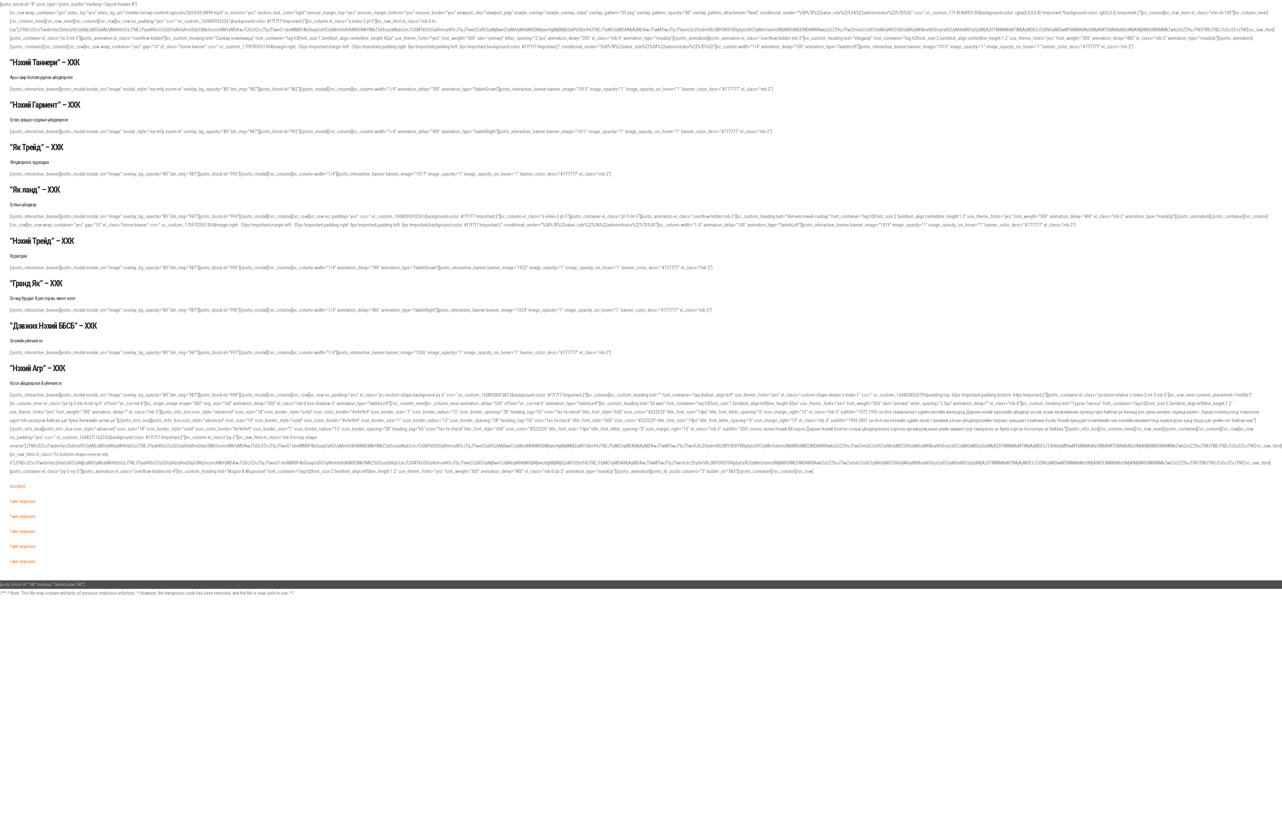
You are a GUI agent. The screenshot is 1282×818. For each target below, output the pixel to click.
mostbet (17, 486)
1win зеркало (23, 501)
